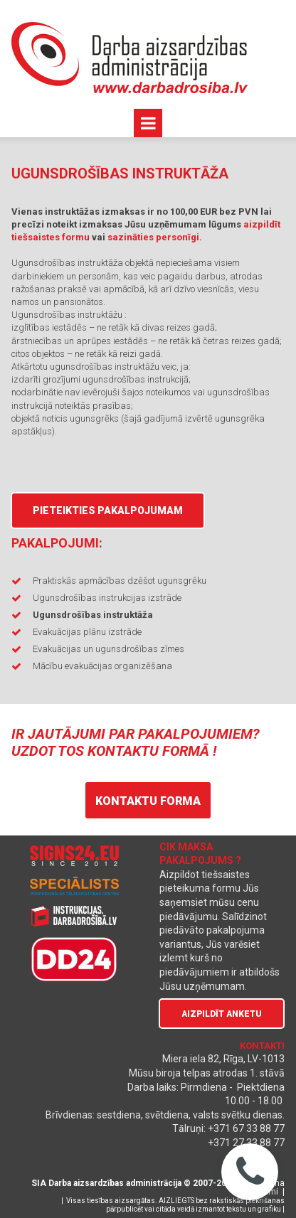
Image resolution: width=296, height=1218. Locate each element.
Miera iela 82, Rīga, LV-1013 (223, 1058)
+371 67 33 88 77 (246, 1128)
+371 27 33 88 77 (246, 1142)
